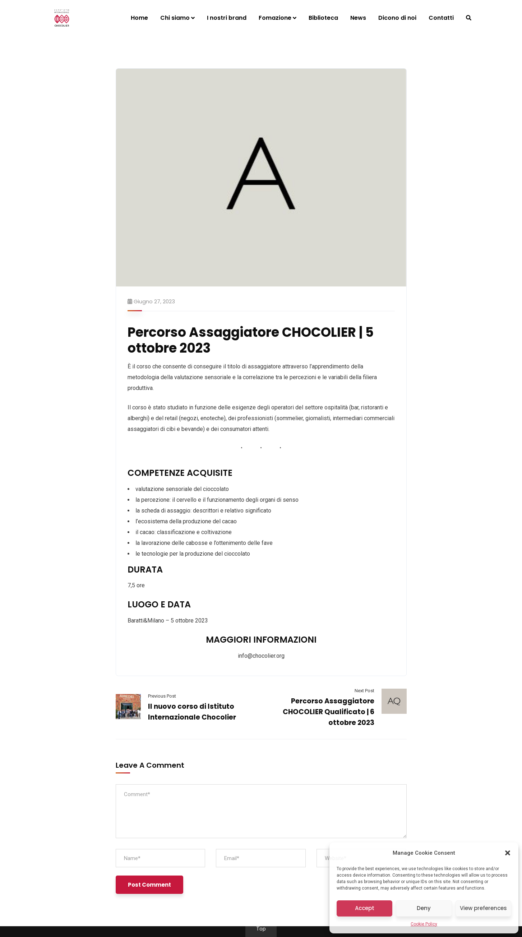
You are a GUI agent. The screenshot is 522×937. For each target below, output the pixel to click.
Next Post (364, 690)
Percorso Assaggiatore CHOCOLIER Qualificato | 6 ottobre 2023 (328, 711)
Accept (364, 908)
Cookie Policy (424, 924)
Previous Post (162, 696)
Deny (424, 908)
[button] (507, 852)
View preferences (483, 908)
